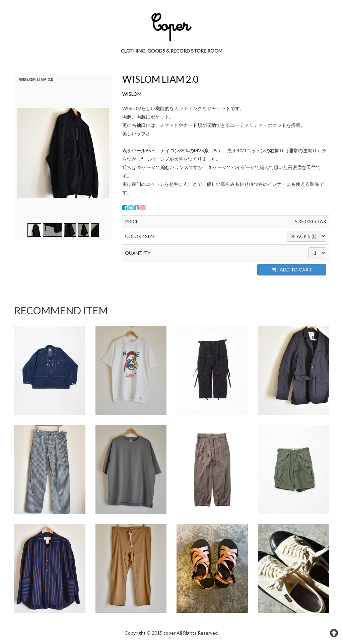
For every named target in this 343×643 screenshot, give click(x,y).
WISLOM (131, 94)
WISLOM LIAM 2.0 (160, 79)
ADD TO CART (292, 269)
